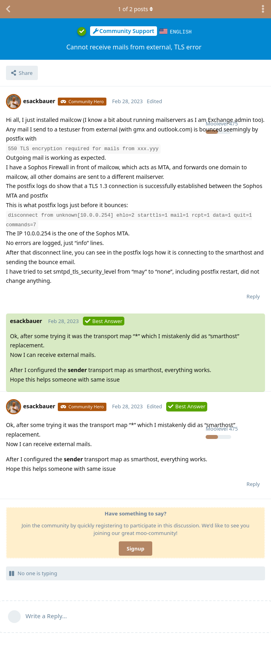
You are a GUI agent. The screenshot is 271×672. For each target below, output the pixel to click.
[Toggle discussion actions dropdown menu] (263, 9)
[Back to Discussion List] (8, 9)
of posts (135, 9)
